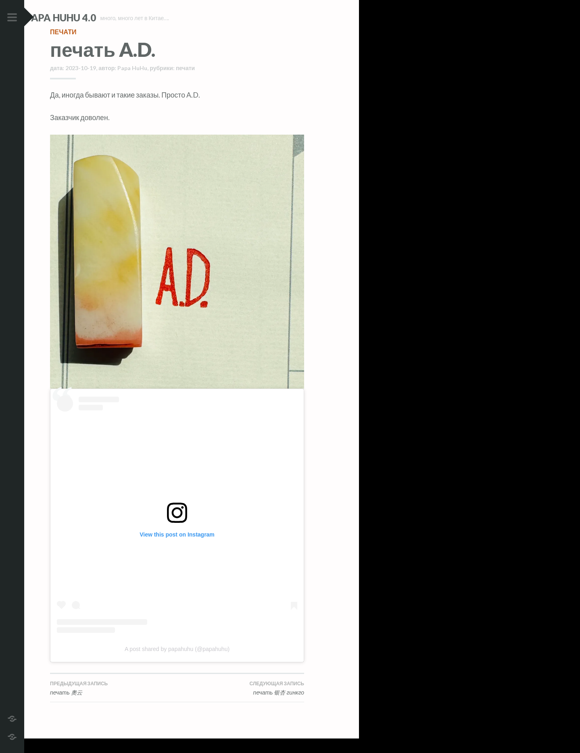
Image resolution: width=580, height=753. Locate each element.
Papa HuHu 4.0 (85, 17)
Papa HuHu (132, 82)
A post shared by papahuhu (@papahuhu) (177, 663)
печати (63, 46)
